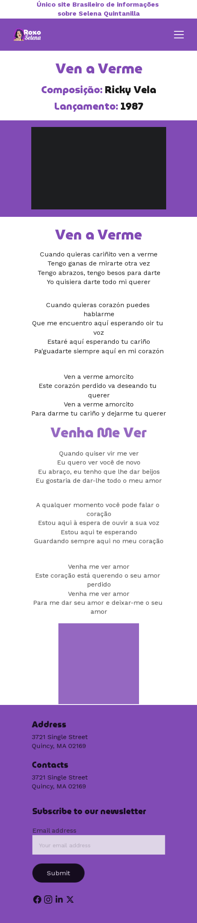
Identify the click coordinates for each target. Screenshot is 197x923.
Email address (55, 831)
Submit (59, 872)
